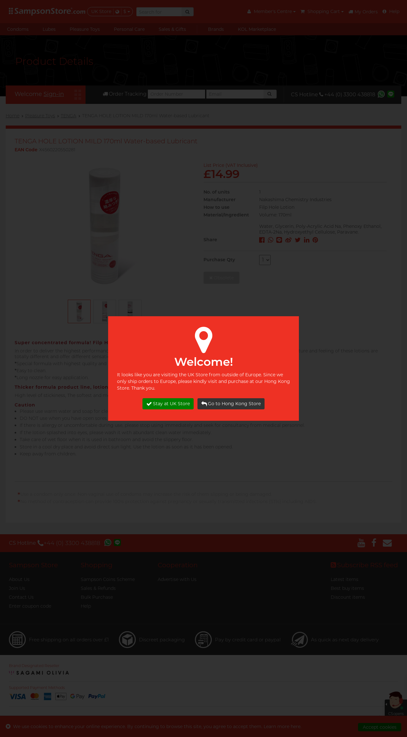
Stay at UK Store (168, 404)
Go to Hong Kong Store (231, 404)
